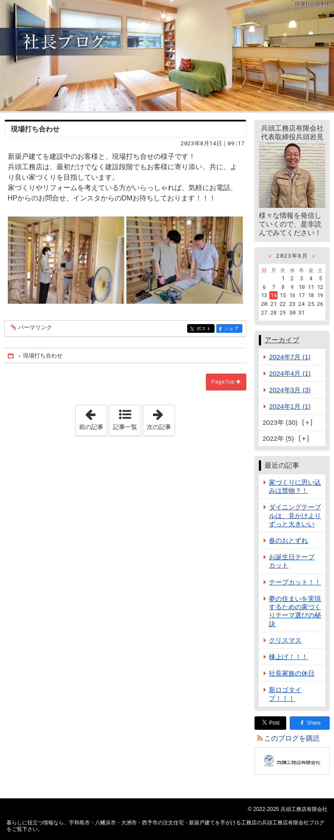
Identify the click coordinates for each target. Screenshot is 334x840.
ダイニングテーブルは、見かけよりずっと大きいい (295, 515)
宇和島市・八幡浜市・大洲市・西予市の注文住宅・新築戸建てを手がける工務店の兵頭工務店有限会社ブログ (167, 55)
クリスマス (285, 640)
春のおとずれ (288, 540)
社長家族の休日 (291, 673)
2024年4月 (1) (290, 373)
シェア (232, 329)
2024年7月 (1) (290, 357)
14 (274, 295)
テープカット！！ (295, 582)
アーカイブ (282, 340)
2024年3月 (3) (290, 390)
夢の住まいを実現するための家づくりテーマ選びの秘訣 (295, 611)
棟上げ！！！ (288, 656)
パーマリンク (34, 327)
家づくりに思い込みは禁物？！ (295, 486)
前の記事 (93, 417)
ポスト (205, 329)
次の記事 (161, 417)
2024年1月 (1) (290, 406)
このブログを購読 (292, 738)
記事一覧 (125, 426)
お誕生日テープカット (291, 561)
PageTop (223, 382)
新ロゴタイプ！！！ (285, 694)
